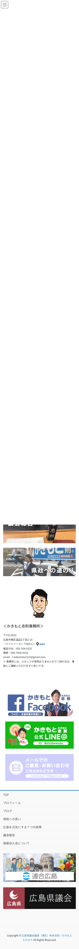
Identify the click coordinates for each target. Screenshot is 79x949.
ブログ (7, 811)
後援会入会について (16, 843)
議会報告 (9, 835)
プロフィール (12, 803)
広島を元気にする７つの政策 (22, 827)
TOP (6, 795)
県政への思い (12, 819)
